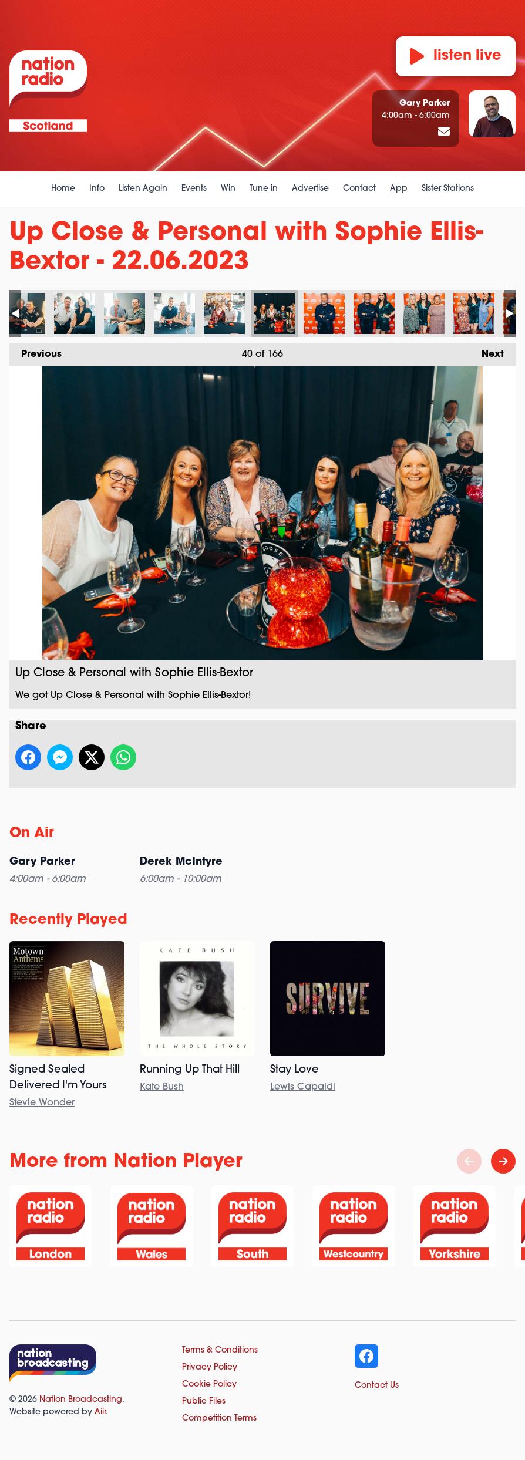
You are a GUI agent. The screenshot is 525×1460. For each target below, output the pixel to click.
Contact (359, 188)
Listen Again (143, 188)
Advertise (310, 188)
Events (194, 188)
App (399, 188)
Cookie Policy (209, 1384)
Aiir (100, 1412)
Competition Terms (219, 1418)
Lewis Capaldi (302, 1087)
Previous (35, 351)
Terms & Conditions (220, 1350)
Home (63, 188)
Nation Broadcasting (80, 1399)
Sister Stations (448, 188)
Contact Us (377, 1385)
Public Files (204, 1401)
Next (487, 351)
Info (97, 188)
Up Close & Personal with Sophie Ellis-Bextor (24, 313)
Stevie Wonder (42, 1103)
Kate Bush (162, 1087)
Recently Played (68, 920)
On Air (31, 834)
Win (228, 188)
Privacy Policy (209, 1367)
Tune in (264, 188)
